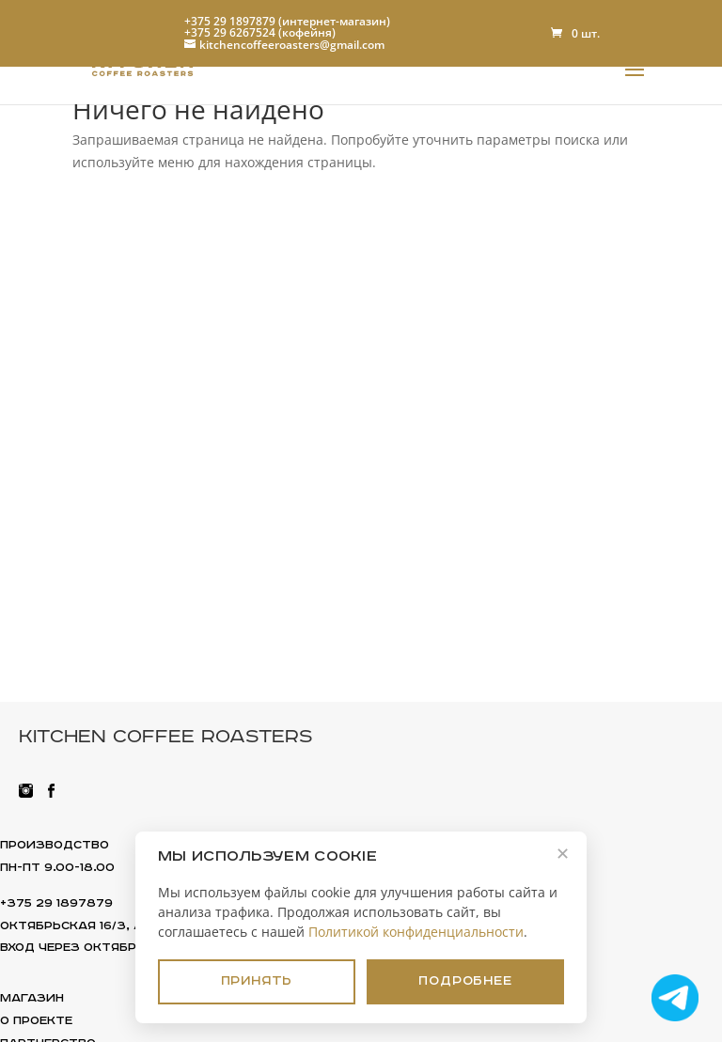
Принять (257, 980)
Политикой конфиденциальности (416, 929)
